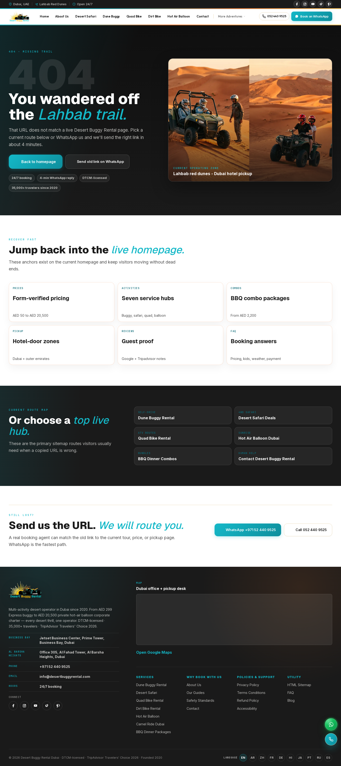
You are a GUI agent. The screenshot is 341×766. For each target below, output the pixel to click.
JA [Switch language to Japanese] (300, 757)
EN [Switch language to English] (243, 757)
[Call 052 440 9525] (274, 16)
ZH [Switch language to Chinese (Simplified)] (262, 757)
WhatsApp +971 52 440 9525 (248, 530)
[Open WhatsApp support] (331, 724)
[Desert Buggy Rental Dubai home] (19, 16)
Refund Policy (248, 700)
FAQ (290, 693)
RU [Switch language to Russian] (319, 757)
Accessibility (247, 708)
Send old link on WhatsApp (97, 161)
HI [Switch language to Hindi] (290, 757)
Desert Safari (146, 693)
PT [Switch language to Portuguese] (309, 757)
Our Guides (196, 693)
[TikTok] (321, 4)
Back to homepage (35, 161)
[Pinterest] (329, 4)
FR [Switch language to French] (272, 757)
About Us (194, 685)
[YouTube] (313, 4)
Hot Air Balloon (147, 716)
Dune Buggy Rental (151, 685)
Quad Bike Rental (149, 700)
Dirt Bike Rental (148, 708)
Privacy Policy (248, 685)
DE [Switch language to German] (281, 757)
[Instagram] (304, 4)
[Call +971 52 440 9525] (331, 739)
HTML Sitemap (299, 685)
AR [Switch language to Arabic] (253, 757)
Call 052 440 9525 (308, 530)
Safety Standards (200, 700)
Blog (291, 700)
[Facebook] (296, 4)
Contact (193, 708)
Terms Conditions (251, 693)
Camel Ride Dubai (150, 724)
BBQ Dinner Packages (153, 732)
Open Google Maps (154, 652)
